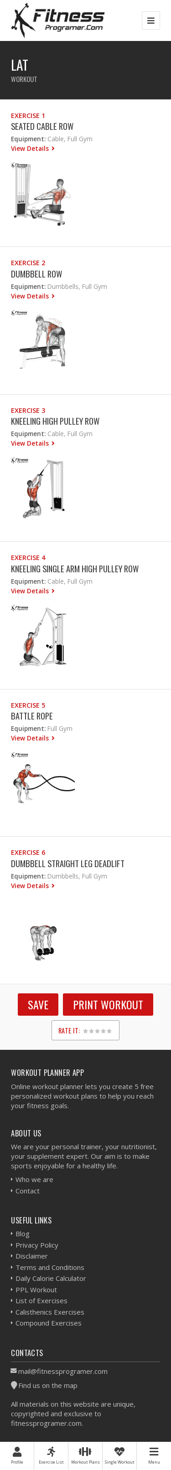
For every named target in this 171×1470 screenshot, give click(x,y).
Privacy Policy (37, 1244)
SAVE (38, 1004)
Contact (28, 1190)
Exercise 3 (28, 410)
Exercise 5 (28, 705)
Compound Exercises (49, 1322)
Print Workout (108, 1004)
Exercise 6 (28, 852)
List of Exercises (41, 1300)
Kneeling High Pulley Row (55, 421)
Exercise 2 (28, 262)
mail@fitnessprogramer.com (63, 1371)
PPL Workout (36, 1289)
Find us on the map (48, 1385)
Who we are (34, 1179)
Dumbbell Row (36, 273)
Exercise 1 (28, 115)
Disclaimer (32, 1255)
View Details (31, 148)
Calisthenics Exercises (50, 1311)
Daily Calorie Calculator (51, 1278)
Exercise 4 (28, 557)
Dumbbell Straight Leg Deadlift (67, 863)
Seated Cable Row (42, 126)
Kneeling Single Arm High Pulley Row (75, 568)
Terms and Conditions (50, 1267)
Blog (23, 1233)
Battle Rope (32, 715)
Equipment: (28, 138)
